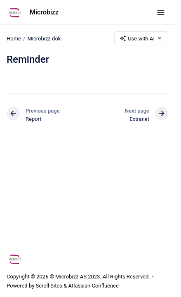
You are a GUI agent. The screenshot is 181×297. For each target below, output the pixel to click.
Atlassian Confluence (93, 286)
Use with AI (141, 38)
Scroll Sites (49, 286)
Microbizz (44, 12)
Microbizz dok (44, 38)
